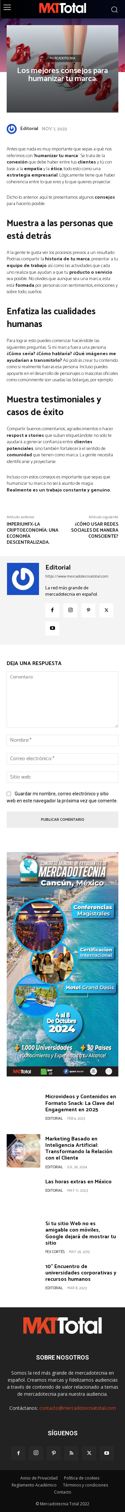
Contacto (62, 1492)
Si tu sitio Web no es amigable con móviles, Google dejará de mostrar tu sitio (80, 1233)
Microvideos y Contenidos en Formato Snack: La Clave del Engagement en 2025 (80, 1103)
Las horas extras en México (78, 1181)
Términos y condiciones (85, 1485)
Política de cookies (81, 1478)
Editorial (29, 129)
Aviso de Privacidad (39, 1478)
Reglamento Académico (34, 1485)
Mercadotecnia (62, 58)
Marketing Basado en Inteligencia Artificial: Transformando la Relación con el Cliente (78, 1148)
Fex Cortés (55, 1252)
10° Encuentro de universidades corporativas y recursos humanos (80, 1273)
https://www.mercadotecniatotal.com (76, 576)
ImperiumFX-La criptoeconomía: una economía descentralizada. (32, 533)
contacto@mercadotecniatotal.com (77, 1408)
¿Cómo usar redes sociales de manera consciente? (94, 530)
